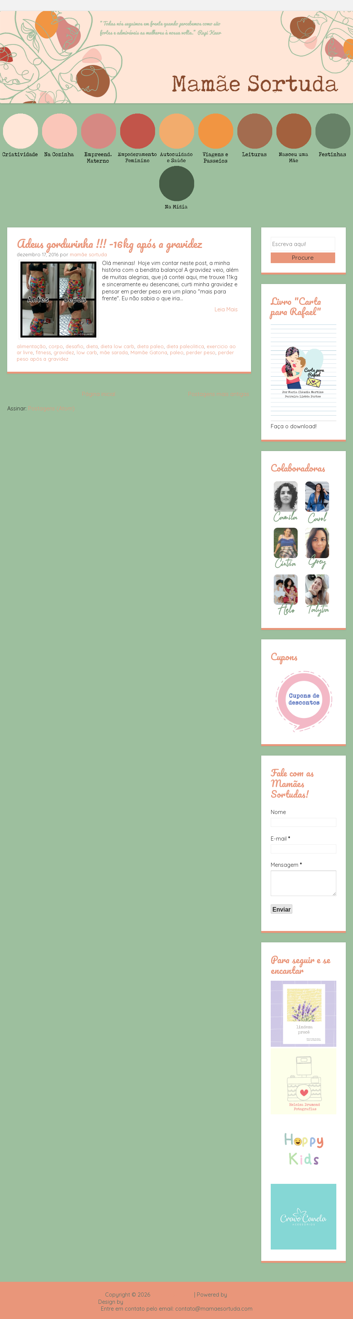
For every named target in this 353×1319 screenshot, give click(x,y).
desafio (74, 346)
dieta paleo (150, 346)
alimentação (31, 346)
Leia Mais (226, 309)
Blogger (238, 1296)
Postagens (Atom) (51, 408)
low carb (87, 352)
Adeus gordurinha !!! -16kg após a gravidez (109, 243)
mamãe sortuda (88, 254)
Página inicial (98, 394)
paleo (177, 352)
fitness (43, 352)
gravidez (63, 352)
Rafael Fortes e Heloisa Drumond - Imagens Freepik (190, 1303)
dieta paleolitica (185, 346)
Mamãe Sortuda (172, 1296)
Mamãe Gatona (148, 352)
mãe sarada (114, 352)
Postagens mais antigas (218, 394)
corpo (56, 346)
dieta (92, 346)
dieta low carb (117, 346)
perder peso (200, 352)
